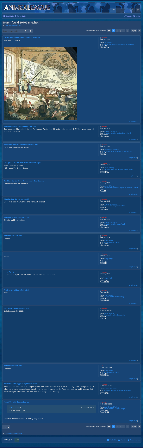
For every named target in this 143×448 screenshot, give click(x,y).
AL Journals (108, 42)
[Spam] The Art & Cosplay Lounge (114, 409)
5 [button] (127, 31)
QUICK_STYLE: (11, 440)
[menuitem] (136, 16)
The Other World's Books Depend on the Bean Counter (121, 187)
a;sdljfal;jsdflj (108, 278)
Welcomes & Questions (111, 149)
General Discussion (110, 131)
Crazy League (108, 240)
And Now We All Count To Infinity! (114, 297)
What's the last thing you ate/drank (114, 224)
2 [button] (116, 31)
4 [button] (123, 31)
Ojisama (104, 38)
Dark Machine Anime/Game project (114, 315)
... (104, 260)
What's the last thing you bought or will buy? (117, 133)
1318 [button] (134, 31)
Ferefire (14, 408)
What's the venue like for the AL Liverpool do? (118, 151)
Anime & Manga (109, 168)
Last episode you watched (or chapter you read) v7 (119, 169)
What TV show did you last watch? (114, 206)
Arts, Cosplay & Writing (111, 407)
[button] (109, 30)
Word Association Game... (112, 242)
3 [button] (120, 31)
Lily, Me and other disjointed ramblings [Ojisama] (119, 44)
